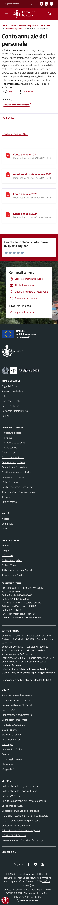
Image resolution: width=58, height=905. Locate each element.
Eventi (5, 545)
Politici (5, 416)
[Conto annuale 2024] (8, 214)
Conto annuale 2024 (25, 214)
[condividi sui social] (9, 91)
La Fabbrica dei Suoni (12, 806)
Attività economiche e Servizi (17, 570)
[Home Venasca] (27, 14)
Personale (45, 25)
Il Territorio (7, 555)
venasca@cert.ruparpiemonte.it (24, 602)
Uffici (4, 396)
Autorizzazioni (9, 452)
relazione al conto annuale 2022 (32, 174)
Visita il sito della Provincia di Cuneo (20, 791)
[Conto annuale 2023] (8, 194)
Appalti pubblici (9, 447)
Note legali (7, 744)
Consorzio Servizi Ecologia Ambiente (20, 811)
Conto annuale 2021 (25, 154)
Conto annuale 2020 (15, 134)
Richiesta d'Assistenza (13, 724)
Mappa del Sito (9, 769)
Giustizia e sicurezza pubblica (16, 472)
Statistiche (7, 764)
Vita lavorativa (9, 502)
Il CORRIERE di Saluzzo (14, 835)
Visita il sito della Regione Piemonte (20, 786)
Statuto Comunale (11, 734)
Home (4, 25)
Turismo (6, 497)
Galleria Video (9, 565)
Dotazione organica (13, 28)
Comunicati (7, 523)
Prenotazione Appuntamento (17, 715)
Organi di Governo (11, 386)
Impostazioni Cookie (12, 749)
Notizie (5, 519)
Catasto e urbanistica (13, 457)
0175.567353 (13, 591)
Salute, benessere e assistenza (17, 487)
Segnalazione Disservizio (14, 720)
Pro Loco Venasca (11, 796)
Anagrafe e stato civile (13, 442)
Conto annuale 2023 (25, 194)
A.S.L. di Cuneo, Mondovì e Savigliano (21, 830)
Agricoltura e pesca (11, 433)
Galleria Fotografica (12, 560)
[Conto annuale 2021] (8, 155)
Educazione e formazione (14, 467)
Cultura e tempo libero (13, 462)
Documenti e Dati (11, 401)
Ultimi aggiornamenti (12, 759)
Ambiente (7, 437)
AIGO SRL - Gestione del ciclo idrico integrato (25, 815)
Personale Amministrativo (15, 411)
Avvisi (5, 528)
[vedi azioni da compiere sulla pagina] (25, 91)
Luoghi (5, 550)
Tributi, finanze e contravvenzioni (18, 492)
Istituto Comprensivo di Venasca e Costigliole (25, 801)
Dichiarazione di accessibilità (16, 700)
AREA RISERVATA (27, 900)
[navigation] (6, 13)
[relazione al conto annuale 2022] (8, 174)
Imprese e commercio (13, 477)
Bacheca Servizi (10, 729)
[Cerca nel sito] (49, 13)
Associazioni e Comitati (13, 575)
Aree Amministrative (12, 391)
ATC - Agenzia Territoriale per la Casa (21, 820)
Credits (5, 754)
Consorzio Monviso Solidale (16, 825)
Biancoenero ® (31, 893)
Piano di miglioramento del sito (17, 705)
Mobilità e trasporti (11, 482)
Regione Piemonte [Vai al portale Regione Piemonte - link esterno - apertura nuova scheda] (12, 3)
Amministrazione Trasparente (24, 25)
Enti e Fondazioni (10, 406)
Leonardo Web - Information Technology (22, 840)
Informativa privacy (12, 739)
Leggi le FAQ (8, 710)
